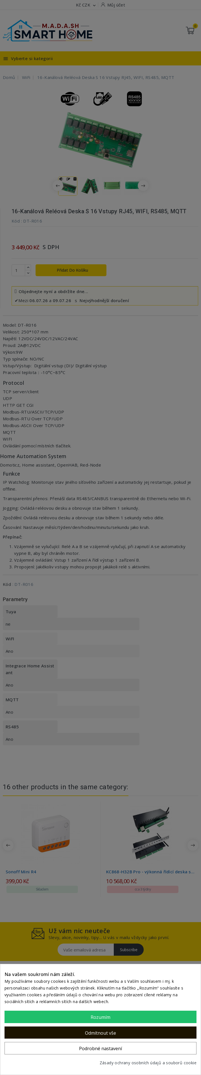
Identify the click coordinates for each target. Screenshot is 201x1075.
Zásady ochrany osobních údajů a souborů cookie (148, 1062)
